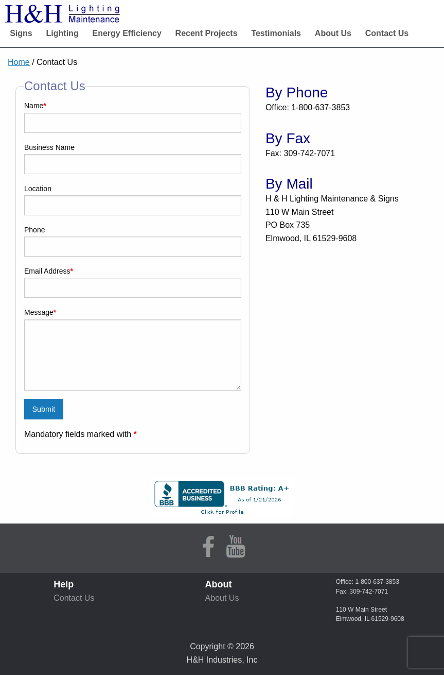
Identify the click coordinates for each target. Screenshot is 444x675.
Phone (34, 230)
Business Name (49, 147)
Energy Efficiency (127, 33)
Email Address (48, 271)
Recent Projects (206, 33)
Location (37, 188)
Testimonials (276, 33)
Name (35, 106)
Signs (21, 33)
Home (19, 62)
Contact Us (387, 33)
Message (40, 312)
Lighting (62, 33)
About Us (333, 33)
